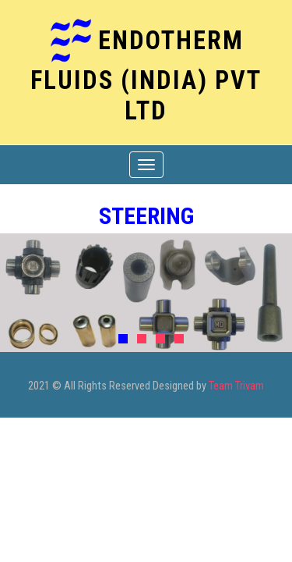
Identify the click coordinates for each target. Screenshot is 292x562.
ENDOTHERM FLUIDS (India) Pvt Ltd (146, 75)
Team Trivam (236, 386)
